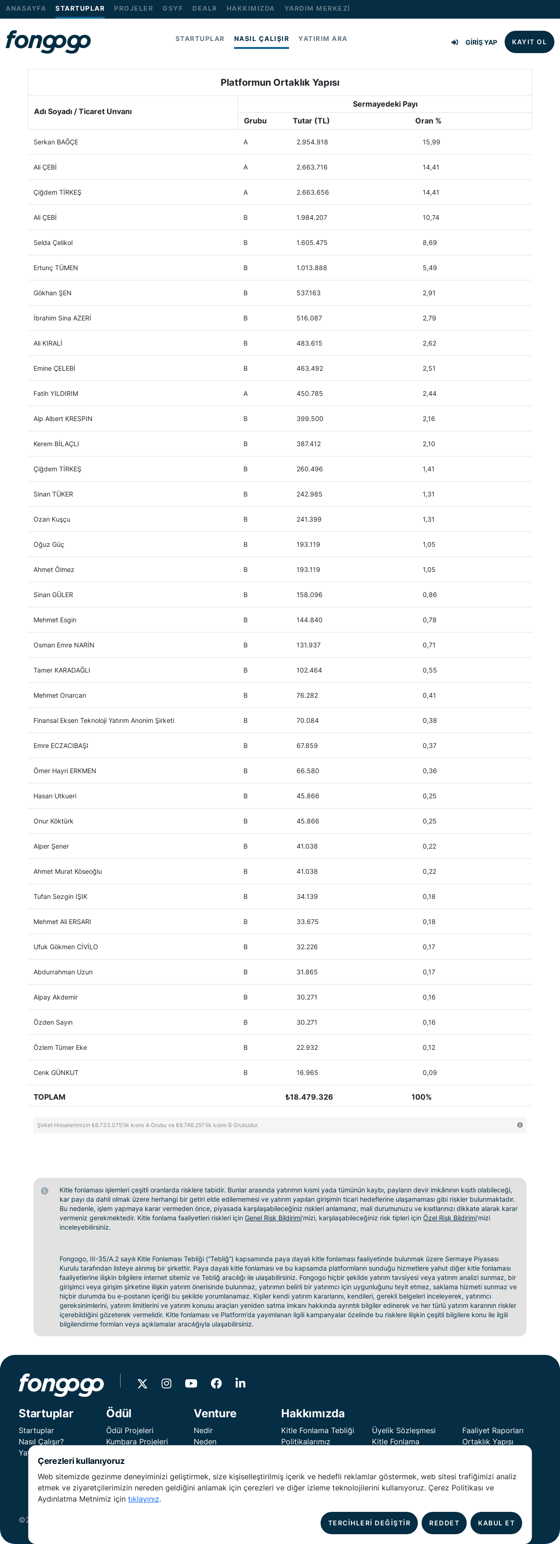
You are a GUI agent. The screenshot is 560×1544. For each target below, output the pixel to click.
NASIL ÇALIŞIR (262, 38)
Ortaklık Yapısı (487, 1441)
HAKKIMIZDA (251, 8)
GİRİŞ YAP (474, 42)
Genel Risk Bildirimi (273, 1218)
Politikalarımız (306, 1441)
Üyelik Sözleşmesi (404, 1430)
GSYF (172, 8)
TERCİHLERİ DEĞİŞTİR (369, 1523)
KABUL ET (496, 1523)
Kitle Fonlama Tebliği (317, 1430)
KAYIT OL (529, 42)
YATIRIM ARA (323, 38)
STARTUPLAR (80, 8)
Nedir (203, 1430)
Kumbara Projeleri (137, 1441)
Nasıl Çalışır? (41, 1441)
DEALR (204, 8)
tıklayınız (143, 1498)
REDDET (444, 1523)
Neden (205, 1441)
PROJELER (133, 8)
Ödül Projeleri (130, 1430)
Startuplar (36, 1430)
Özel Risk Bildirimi (450, 1218)
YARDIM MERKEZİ (317, 8)
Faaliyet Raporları (493, 1430)
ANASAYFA (26, 8)
